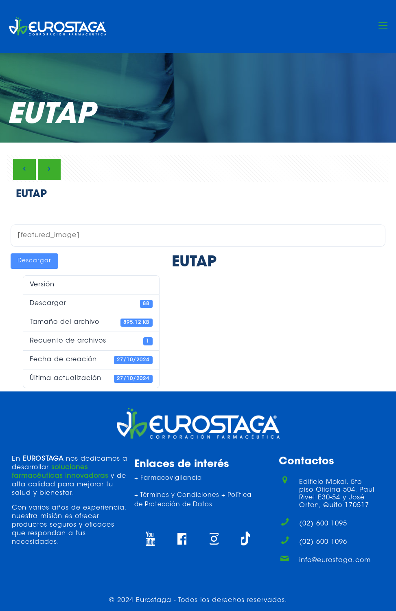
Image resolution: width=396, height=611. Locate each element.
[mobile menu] (383, 26)
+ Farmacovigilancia (168, 478)
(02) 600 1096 (323, 542)
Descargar (34, 261)
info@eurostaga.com (335, 560)
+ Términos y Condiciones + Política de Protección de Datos (193, 500)
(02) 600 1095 (323, 524)
